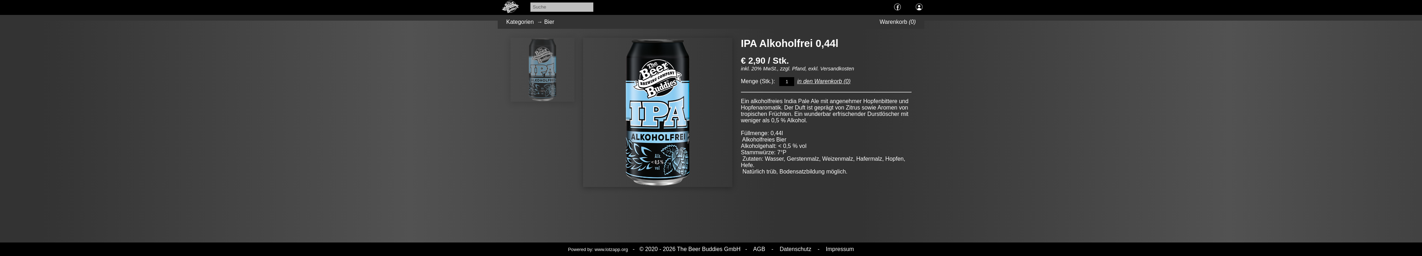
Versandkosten (837, 68)
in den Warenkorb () (823, 81)
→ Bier (544, 22)
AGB (759, 249)
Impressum (839, 249)
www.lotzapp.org (611, 249)
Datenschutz (795, 249)
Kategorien (520, 22)
